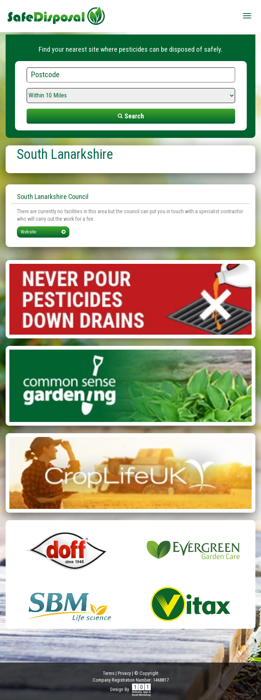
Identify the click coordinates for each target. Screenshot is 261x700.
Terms (108, 673)
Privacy (124, 673)
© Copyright (146, 673)
